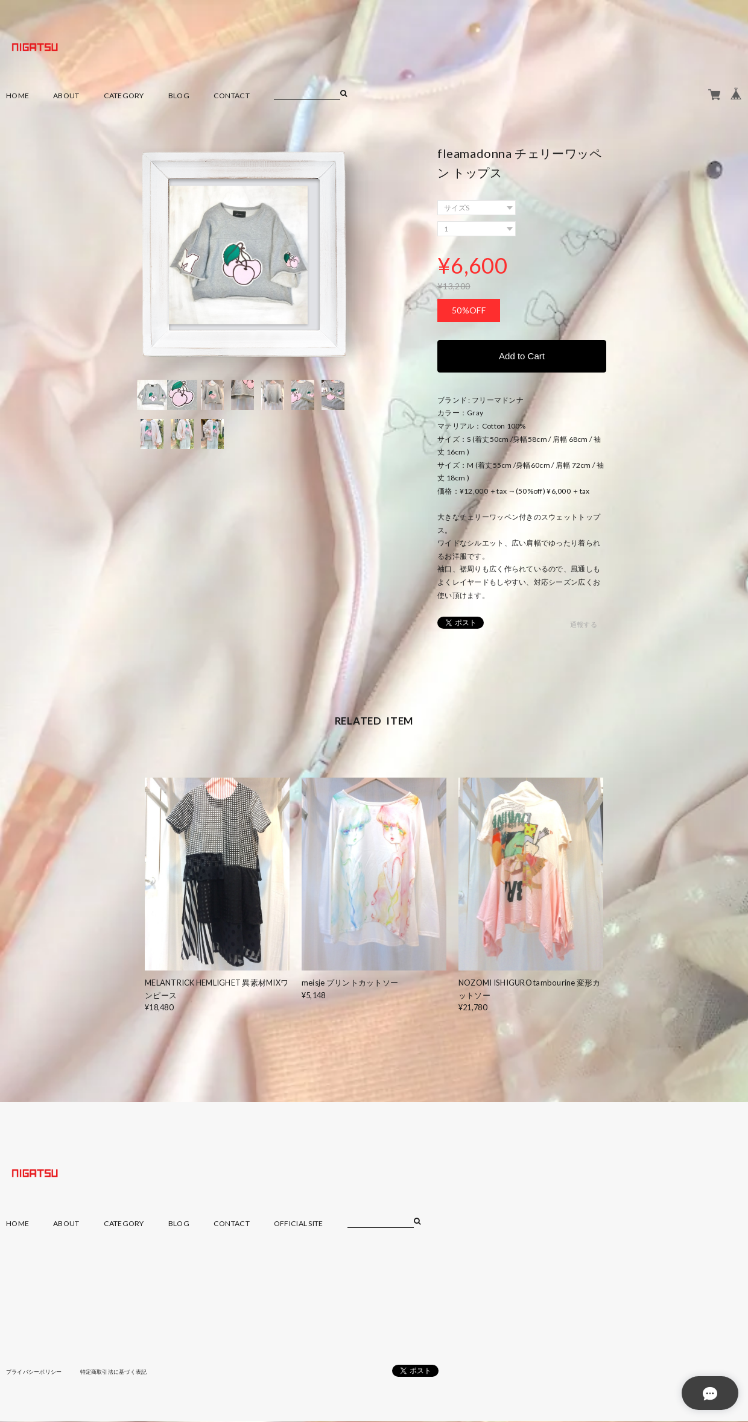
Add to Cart (522, 356)
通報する (583, 627)
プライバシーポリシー (37, 1373)
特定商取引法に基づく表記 (123, 1373)
